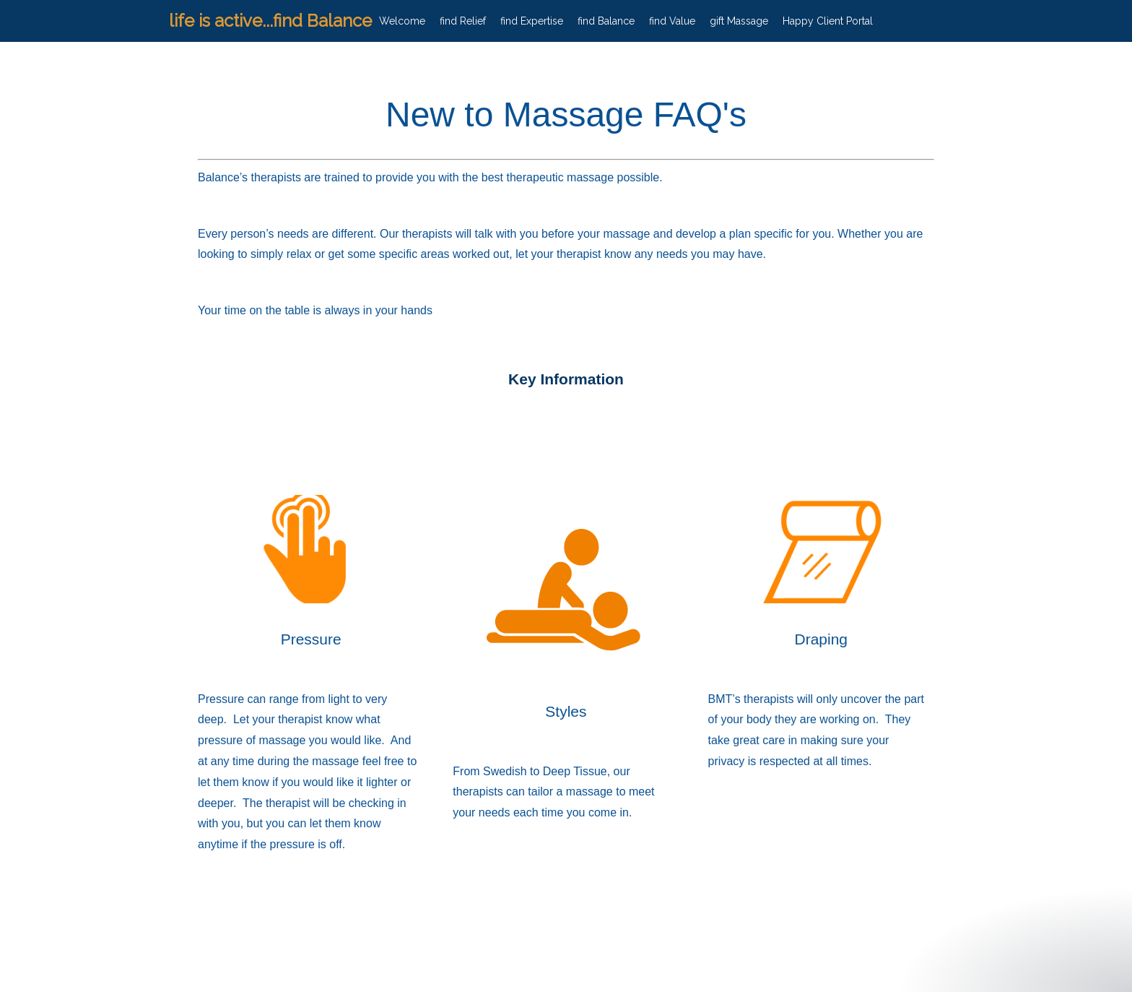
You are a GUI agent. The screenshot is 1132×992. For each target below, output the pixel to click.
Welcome (402, 21)
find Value (672, 21)
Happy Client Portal (828, 21)
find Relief (463, 21)
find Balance (606, 21)
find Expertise (531, 21)
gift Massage (739, 21)
